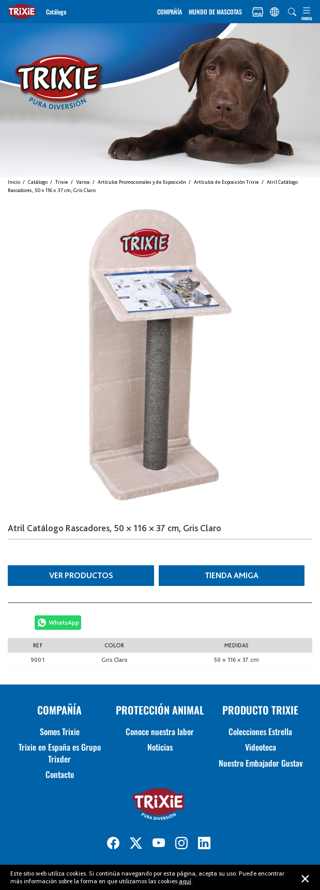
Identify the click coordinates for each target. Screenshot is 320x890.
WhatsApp (64, 622)
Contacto (59, 774)
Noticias (160, 747)
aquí (185, 881)
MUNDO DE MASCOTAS (215, 11)
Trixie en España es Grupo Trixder (60, 753)
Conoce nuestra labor (160, 731)
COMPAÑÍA (169, 11)
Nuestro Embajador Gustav (260, 763)
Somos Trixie (60, 731)
